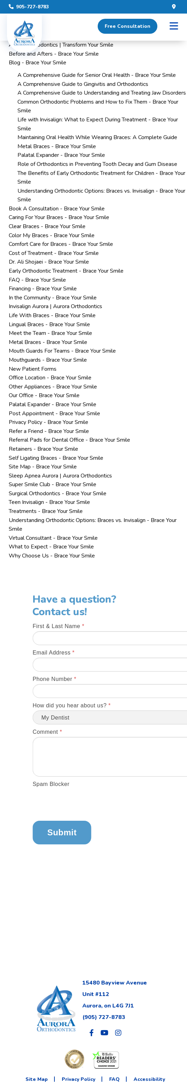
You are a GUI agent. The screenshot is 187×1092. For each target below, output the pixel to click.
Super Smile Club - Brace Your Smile (52, 484)
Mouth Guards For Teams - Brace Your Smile (62, 351)
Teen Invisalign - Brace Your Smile (49, 502)
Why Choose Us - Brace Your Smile (52, 556)
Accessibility (149, 1079)
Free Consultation (127, 26)
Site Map (36, 1079)
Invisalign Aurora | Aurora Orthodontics (55, 306)
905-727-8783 (29, 6)
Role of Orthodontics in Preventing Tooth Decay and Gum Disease (97, 164)
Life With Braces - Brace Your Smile (52, 315)
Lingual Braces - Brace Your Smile (49, 324)
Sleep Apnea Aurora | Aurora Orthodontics (60, 476)
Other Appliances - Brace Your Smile (53, 387)
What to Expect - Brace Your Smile (51, 547)
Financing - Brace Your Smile (43, 288)
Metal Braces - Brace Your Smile (56, 146)
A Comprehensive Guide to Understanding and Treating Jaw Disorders (101, 93)
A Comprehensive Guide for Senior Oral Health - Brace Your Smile (96, 75)
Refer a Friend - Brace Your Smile (49, 431)
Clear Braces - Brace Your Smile (47, 226)
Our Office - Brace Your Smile (44, 395)
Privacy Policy (78, 1079)
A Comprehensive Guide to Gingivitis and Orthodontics (82, 84)
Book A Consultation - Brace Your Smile (57, 208)
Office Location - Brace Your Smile (50, 378)
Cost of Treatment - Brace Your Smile (54, 253)
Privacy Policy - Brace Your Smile (48, 422)
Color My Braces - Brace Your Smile (52, 235)
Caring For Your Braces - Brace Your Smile (59, 217)
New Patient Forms (33, 369)
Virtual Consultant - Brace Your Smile (53, 538)
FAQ (114, 1079)
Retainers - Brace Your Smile (43, 449)
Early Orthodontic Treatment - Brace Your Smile (66, 271)
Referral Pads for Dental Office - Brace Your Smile (69, 440)
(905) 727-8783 (103, 1017)
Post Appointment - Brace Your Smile (54, 413)
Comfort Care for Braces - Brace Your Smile (61, 244)
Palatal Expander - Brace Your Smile (61, 155)
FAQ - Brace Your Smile (37, 280)
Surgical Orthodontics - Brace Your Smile (57, 493)
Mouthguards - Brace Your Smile (48, 360)
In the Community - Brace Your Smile (53, 298)
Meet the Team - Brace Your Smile (50, 333)
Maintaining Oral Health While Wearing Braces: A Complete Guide (97, 137)
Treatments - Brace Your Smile (46, 511)
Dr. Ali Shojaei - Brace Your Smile (49, 262)
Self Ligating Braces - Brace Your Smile (56, 458)
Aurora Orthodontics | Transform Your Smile (61, 45)
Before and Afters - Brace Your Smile (54, 54)
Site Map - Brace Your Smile (43, 467)
